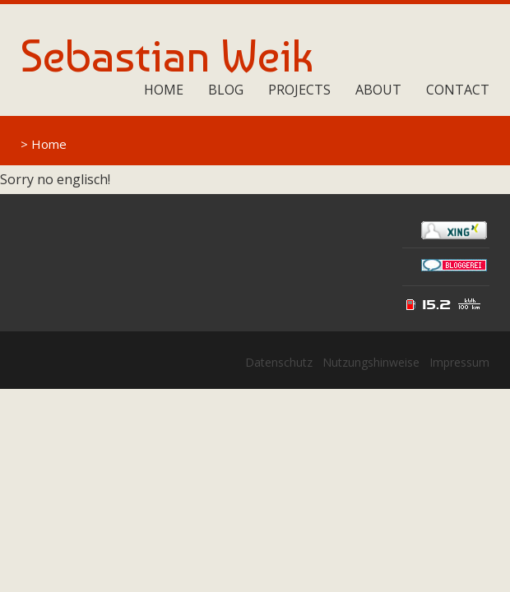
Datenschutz (279, 362)
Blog (225, 90)
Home (163, 90)
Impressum (459, 362)
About (378, 90)
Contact (457, 90)
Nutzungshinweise (371, 362)
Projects (299, 90)
